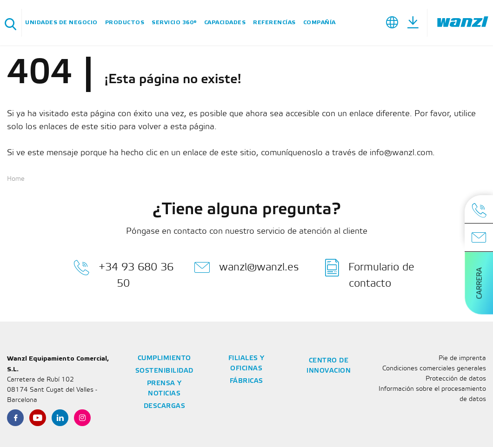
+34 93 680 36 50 (123, 274)
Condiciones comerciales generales (434, 369)
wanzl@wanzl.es (246, 267)
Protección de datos (456, 379)
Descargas (165, 406)
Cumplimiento (164, 358)
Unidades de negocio (61, 22)
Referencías (274, 22)
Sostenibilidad (164, 371)
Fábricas (246, 381)
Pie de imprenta (462, 358)
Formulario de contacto (369, 274)
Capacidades (225, 22)
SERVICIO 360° (174, 22)
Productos (125, 22)
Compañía (319, 22)
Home (16, 179)
